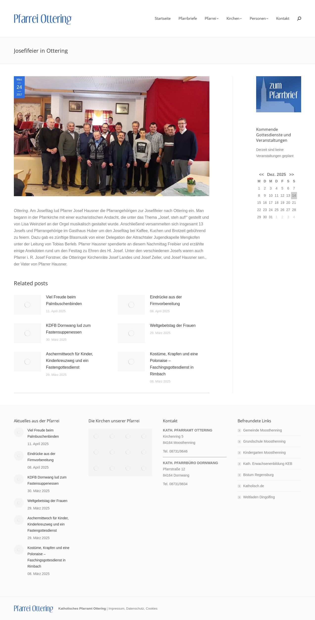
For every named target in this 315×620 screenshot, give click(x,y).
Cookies (152, 608)
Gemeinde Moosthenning (262, 430)
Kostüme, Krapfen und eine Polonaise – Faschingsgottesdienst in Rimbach (174, 364)
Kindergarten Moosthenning (264, 452)
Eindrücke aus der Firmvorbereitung (166, 300)
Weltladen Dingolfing (259, 497)
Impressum (116, 608)
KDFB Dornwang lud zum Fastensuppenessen (68, 328)
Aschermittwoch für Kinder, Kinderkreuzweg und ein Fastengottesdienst (69, 360)
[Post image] (27, 305)
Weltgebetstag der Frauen (173, 325)
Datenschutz (135, 608)
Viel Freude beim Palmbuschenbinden (64, 300)
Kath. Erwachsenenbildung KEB (267, 464)
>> (291, 174)
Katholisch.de (253, 486)
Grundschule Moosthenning (264, 441)
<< (261, 174)
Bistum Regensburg (258, 475)
